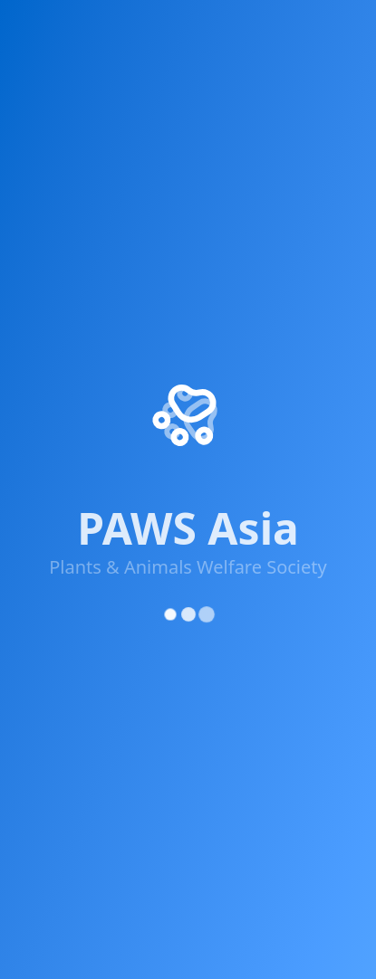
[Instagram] (143, 268)
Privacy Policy (78, 863)
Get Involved (57, 478)
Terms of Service (189, 863)
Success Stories (66, 445)
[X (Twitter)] (89, 266)
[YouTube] (197, 273)
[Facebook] (34, 266)
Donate (39, 510)
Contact (40, 543)
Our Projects (56, 413)
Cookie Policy (298, 863)
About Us (45, 380)
